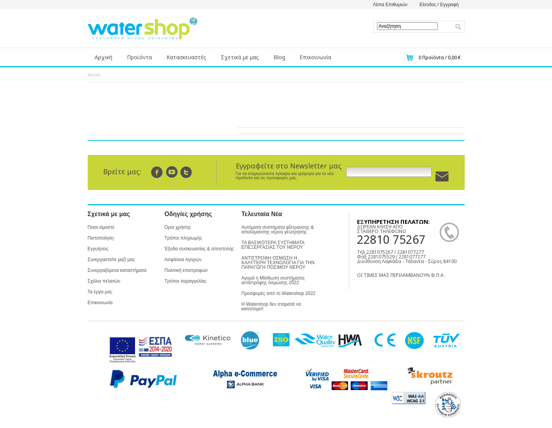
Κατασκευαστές (186, 57)
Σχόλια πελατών (104, 281)
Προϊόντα (139, 57)
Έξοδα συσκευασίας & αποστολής (199, 248)
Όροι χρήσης (178, 227)
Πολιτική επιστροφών (186, 270)
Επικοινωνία (315, 57)
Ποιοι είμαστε (101, 227)
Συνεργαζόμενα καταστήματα (117, 270)
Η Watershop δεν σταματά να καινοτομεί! (271, 306)
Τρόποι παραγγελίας (186, 281)
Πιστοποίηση (101, 238)
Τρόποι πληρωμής (183, 238)
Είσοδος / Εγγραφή (439, 4)
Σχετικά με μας (240, 57)
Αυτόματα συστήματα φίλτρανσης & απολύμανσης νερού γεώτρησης (278, 230)
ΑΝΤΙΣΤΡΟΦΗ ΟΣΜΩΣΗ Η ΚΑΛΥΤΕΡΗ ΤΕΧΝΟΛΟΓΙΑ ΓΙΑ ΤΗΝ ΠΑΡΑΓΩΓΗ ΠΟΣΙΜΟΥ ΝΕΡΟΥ (278, 262)
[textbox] (407, 26)
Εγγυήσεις (98, 248)
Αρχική (103, 57)
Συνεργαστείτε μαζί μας (111, 259)
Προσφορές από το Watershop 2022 (279, 293)
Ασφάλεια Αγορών (183, 259)
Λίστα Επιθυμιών (390, 4)
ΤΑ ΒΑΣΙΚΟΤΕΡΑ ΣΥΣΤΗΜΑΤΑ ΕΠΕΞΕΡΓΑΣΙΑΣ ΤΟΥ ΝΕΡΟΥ (273, 245)
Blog (279, 57)
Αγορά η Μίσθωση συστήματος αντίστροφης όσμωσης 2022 (273, 280)
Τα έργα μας (100, 292)
